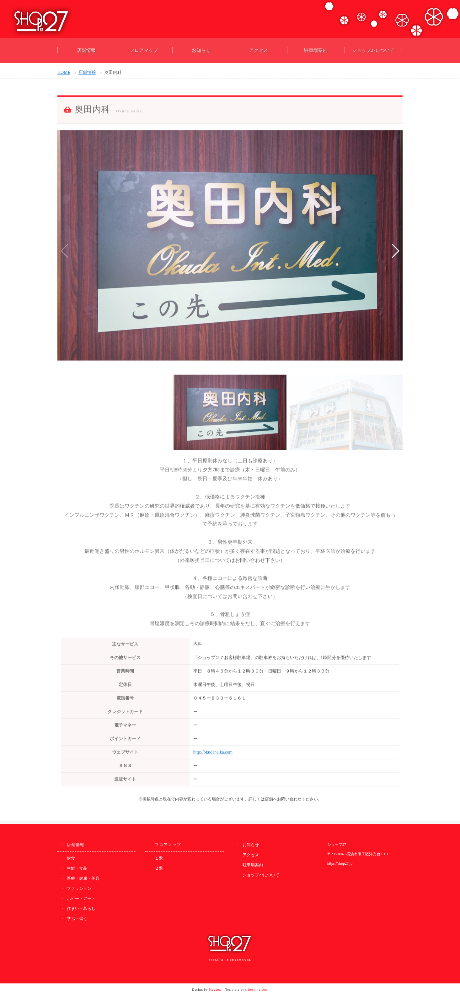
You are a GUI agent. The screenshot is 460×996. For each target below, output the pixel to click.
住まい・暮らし (81, 908)
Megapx (215, 989)
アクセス (258, 50)
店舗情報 (86, 50)
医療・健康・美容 (83, 878)
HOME (63, 73)
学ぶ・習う (77, 918)
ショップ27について (373, 50)
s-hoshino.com (256, 989)
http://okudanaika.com (213, 754)
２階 (159, 868)
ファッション (79, 888)
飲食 (71, 858)
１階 (159, 858)
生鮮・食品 (77, 868)
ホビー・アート (81, 898)
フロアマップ (144, 50)
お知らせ (201, 50)
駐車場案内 (316, 50)
